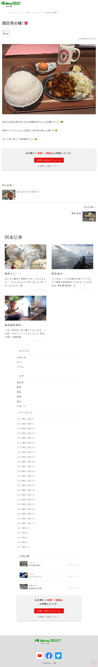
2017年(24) (23, 547)
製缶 (19, 391)
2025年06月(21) (26, 442)
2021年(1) (22, 532)
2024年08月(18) (26, 490)
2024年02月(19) (26, 518)
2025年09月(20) (26, 428)
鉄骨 (19, 396)
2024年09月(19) (26, 485)
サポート (21, 406)
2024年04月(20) (26, 509)
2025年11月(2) (25, 418)
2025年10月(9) (25, 423)
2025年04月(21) (26, 452)
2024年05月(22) (26, 504)
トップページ (14, 12)
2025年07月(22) (26, 437)
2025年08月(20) (26, 433)
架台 (19, 401)
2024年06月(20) (26, 499)
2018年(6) (22, 542)
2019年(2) (22, 537)
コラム (20, 366)
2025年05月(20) (26, 447)
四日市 (20, 382)
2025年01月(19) (26, 466)
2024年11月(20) (26, 475)
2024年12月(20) (26, 471)
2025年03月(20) (26, 456)
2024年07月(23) (26, 494)
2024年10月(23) (26, 480)
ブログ (27, 12)
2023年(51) (23, 528)
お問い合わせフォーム (49, 160)
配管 (19, 387)
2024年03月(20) (26, 513)
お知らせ (21, 357)
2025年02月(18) (26, 461)
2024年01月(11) (26, 523)
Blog (38, 12)
